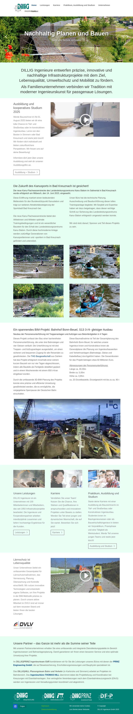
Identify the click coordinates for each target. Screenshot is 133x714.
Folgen (22, 706)
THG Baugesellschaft (41, 356)
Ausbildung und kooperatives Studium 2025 (28, 109)
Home (33, 5)
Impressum (45, 706)
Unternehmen (104, 5)
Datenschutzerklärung (48, 709)
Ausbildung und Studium (101, 546)
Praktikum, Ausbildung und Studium (79, 5)
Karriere (56, 5)
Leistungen (45, 5)
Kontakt (34, 11)
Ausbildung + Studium (25, 172)
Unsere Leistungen (25, 494)
